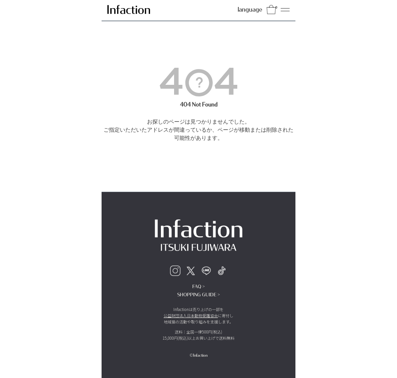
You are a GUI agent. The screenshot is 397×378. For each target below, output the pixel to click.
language (250, 9)
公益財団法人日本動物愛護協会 (191, 315)
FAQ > (198, 286)
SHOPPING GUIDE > (198, 294)
